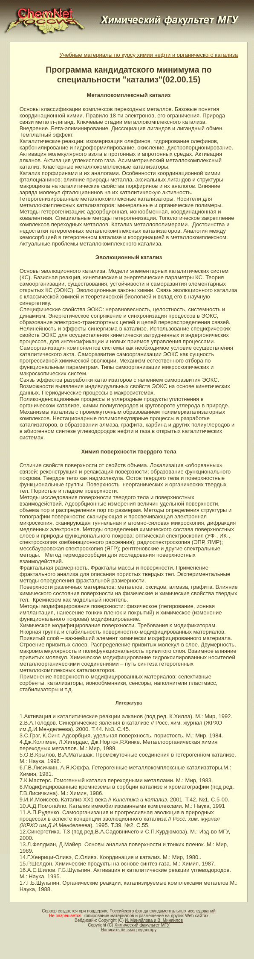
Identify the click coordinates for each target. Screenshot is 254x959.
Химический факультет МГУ (141, 925)
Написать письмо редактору (128, 929)
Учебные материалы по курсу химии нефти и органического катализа (148, 55)
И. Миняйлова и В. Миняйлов (154, 920)
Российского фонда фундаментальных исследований (162, 911)
